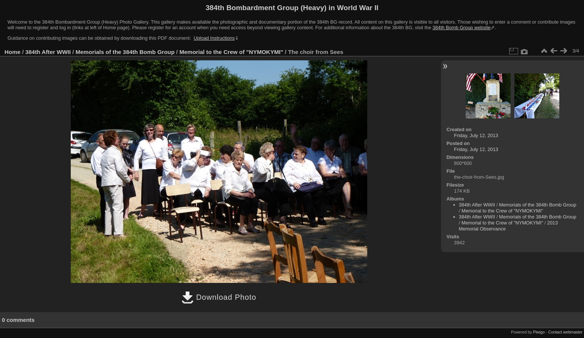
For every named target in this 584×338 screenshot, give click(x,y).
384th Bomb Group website (461, 27)
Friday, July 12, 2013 (476, 135)
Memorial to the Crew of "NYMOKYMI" (231, 52)
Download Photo (219, 297)
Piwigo (539, 332)
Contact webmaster (565, 332)
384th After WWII (48, 52)
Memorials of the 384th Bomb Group (125, 52)
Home (12, 52)
